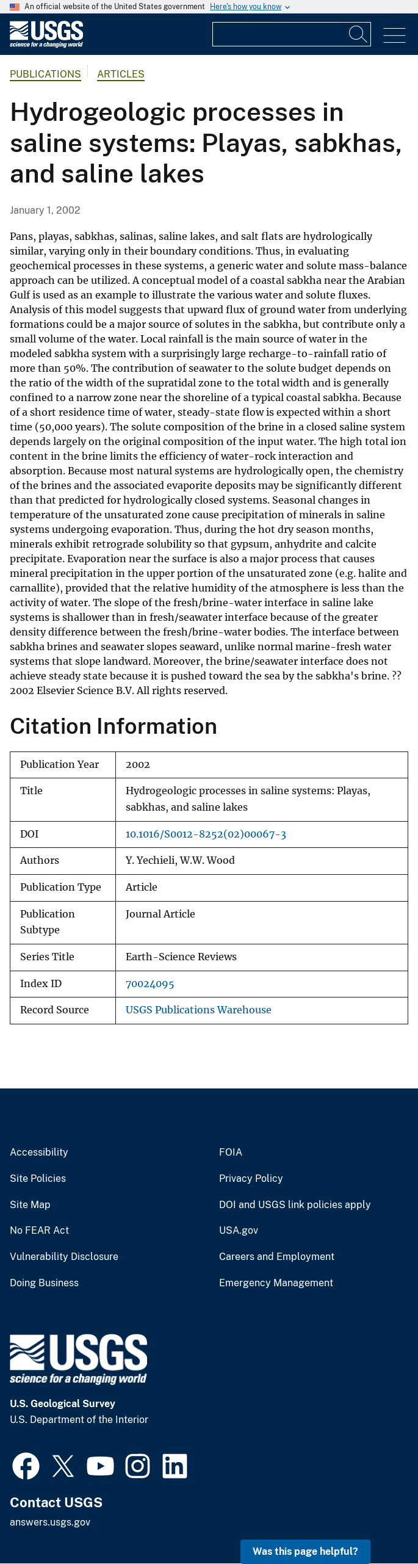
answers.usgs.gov (50, 1522)
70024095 (150, 984)
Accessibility (39, 1152)
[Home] (46, 45)
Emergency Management (276, 1283)
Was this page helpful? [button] (305, 1551)
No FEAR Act (39, 1230)
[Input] (291, 34)
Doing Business (44, 1283)
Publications (45, 74)
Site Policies (38, 1178)
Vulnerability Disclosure (64, 1256)
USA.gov (238, 1230)
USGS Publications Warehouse (199, 1010)
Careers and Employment (276, 1256)
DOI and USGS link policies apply (295, 1205)
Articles (121, 74)
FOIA (230, 1152)
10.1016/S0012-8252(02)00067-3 (206, 834)
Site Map (30, 1205)
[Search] (359, 34)
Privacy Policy (251, 1178)
